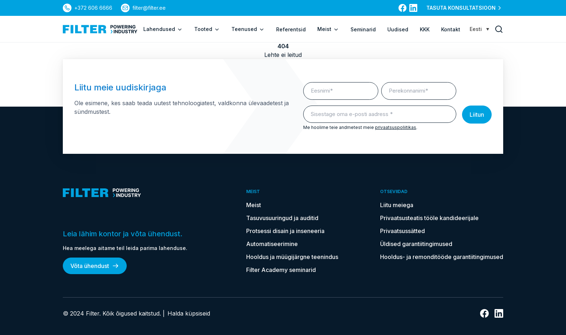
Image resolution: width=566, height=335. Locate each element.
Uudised (397, 29)
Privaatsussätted (402, 230)
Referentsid (291, 29)
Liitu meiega (396, 205)
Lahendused (163, 29)
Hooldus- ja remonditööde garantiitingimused (441, 256)
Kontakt (450, 29)
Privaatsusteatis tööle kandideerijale (429, 218)
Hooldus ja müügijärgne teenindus (292, 256)
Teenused (248, 29)
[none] (479, 29)
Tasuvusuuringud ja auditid (282, 218)
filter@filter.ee (149, 8)
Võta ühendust (94, 265)
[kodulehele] (100, 29)
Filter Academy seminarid (281, 269)
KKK (425, 29)
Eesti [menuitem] (476, 29)
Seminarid (363, 29)
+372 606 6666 (93, 8)
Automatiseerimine (272, 243)
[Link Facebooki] (402, 8)
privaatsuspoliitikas (395, 127)
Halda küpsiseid (188, 313)
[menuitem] (479, 29)
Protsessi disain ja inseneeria (285, 230)
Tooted (207, 29)
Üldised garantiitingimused (416, 243)
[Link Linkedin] (413, 8)
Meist (328, 29)
